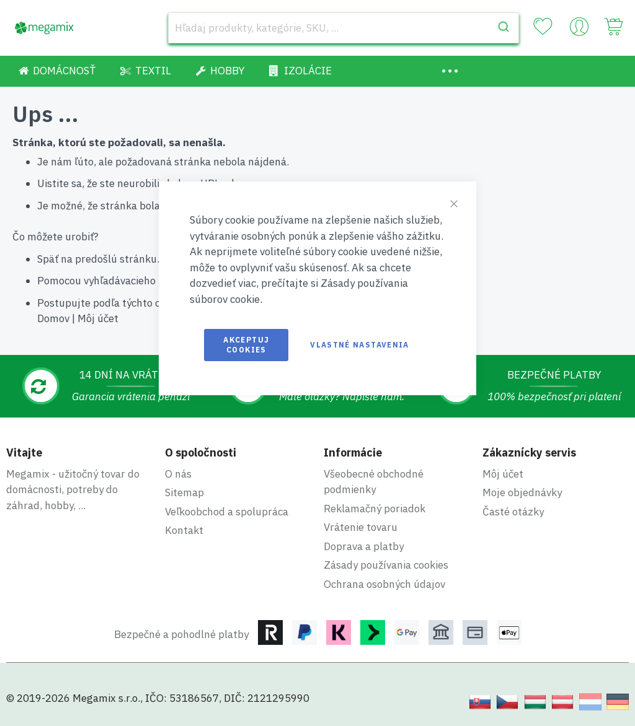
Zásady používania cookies (386, 565)
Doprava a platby (364, 546)
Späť (47, 259)
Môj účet (98, 318)
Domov (53, 318)
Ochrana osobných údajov (384, 584)
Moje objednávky (522, 492)
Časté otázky (513, 511)
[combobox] (343, 27)
